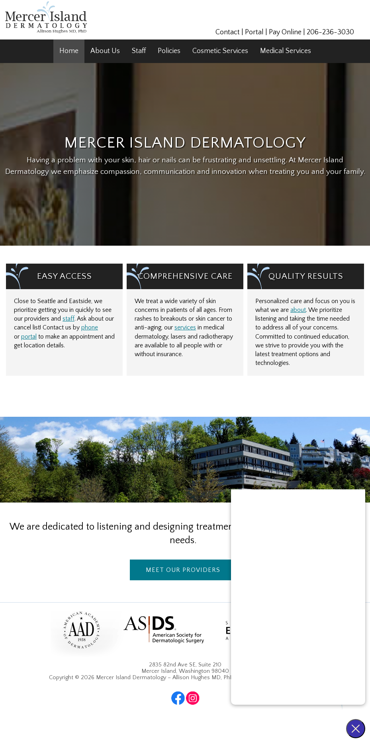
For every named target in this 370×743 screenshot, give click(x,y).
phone (89, 327)
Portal (254, 32)
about (298, 310)
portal (29, 336)
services (185, 327)
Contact (227, 32)
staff (68, 318)
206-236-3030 (330, 32)
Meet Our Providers (183, 570)
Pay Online (285, 32)
